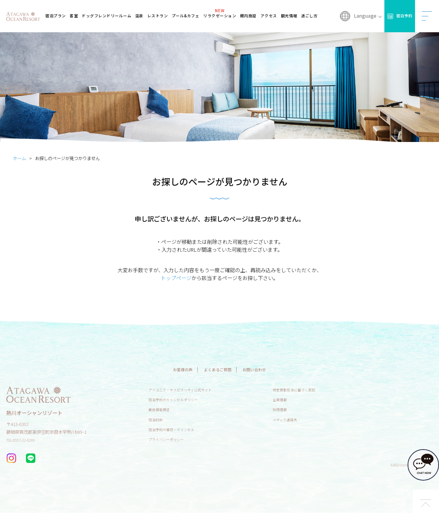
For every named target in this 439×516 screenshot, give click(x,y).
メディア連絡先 (301, 419)
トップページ (176, 278)
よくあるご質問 (217, 369)
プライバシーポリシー (170, 439)
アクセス (270, 16)
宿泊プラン (65, 16)
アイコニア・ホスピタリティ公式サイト (187, 389)
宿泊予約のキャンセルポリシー (179, 399)
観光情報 (290, 16)
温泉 (145, 16)
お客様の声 (172, 369)
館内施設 (250, 16)
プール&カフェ (190, 16)
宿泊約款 (157, 419)
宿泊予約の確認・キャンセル (177, 429)
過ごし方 (309, 16)
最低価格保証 (161, 409)
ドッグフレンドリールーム (114, 16)
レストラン (163, 16)
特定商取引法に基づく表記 (312, 389)
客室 (82, 16)
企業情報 (295, 399)
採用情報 (295, 409)
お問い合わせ (264, 369)
